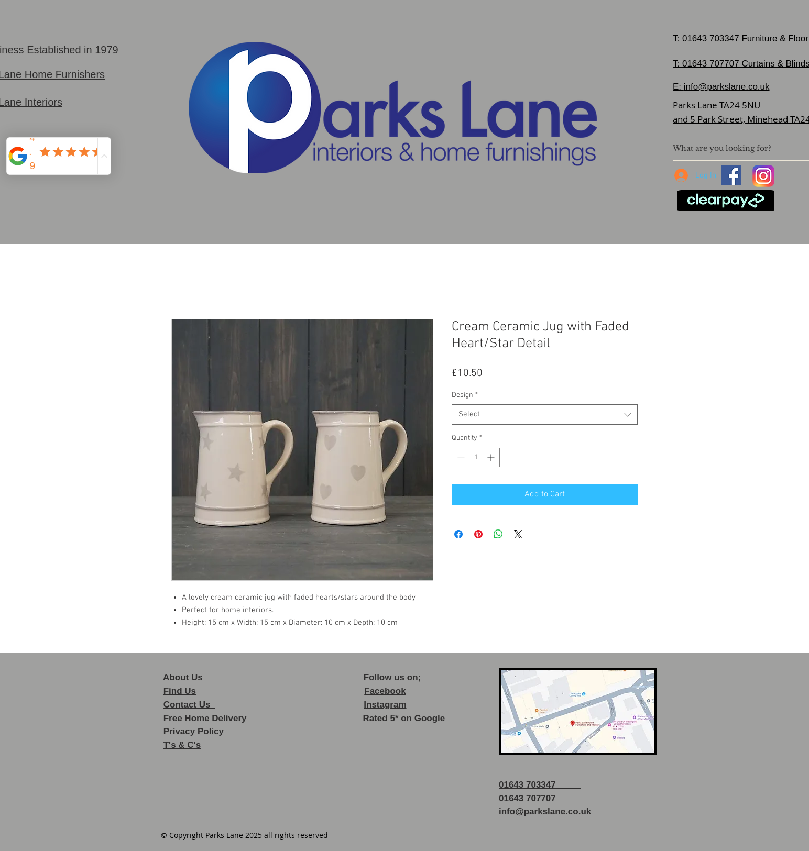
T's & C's (182, 745)
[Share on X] (518, 534)
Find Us (179, 691)
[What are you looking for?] (736, 148)
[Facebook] (731, 175)
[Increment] (491, 457)
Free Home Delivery (206, 718)
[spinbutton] (475, 457)
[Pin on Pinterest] (478, 534)
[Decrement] (459, 457)
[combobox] (545, 414)
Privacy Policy (196, 731)
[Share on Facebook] (458, 534)
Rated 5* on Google (404, 718)
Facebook (385, 691)
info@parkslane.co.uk (727, 87)
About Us (184, 677)
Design (465, 395)
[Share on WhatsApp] (498, 534)
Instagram (385, 705)
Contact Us (189, 705)
